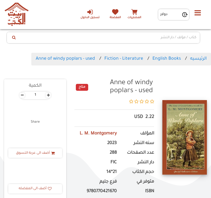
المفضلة (115, 17)
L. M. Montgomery (98, 133)
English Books (166, 58)
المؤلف (147, 133)
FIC (113, 162)
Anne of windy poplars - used (65, 58)
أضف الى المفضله (35, 189)
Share (35, 122)
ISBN (149, 191)
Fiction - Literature (123, 58)
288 (113, 153)
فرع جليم (108, 182)
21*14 (111, 172)
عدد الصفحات (140, 153)
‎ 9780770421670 (101, 191)
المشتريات (134, 17)
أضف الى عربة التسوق (35, 153)
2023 (112, 143)
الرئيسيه (198, 58)
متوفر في (145, 182)
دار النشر (146, 162)
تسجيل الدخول (90, 14)
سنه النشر (144, 143)
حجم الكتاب (143, 172)
